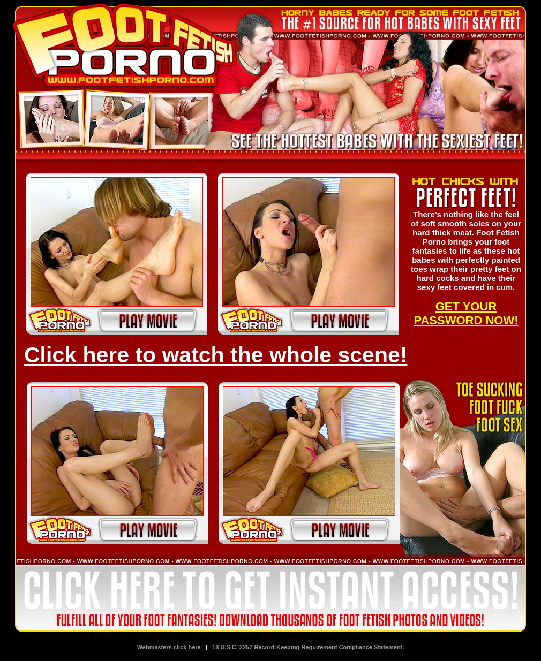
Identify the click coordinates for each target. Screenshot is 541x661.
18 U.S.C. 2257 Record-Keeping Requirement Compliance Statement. (308, 647)
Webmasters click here (169, 647)
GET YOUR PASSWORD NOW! (466, 313)
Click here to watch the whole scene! (215, 355)
